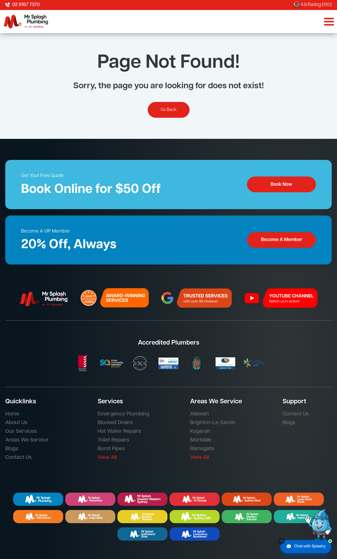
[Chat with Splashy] (305, 546)
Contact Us (18, 457)
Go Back (169, 110)
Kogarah (200, 431)
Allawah (199, 414)
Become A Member (281, 239)
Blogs (11, 449)
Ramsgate (202, 449)
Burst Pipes (111, 449)
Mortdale (200, 440)
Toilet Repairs (113, 440)
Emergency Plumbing (123, 414)
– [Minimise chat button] (281, 541)
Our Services (21, 431)
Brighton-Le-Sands (212, 422)
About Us (16, 422)
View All (107, 457)
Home (12, 414)
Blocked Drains (115, 422)
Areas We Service (26, 440)
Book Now (281, 184)
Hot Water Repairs (119, 431)
